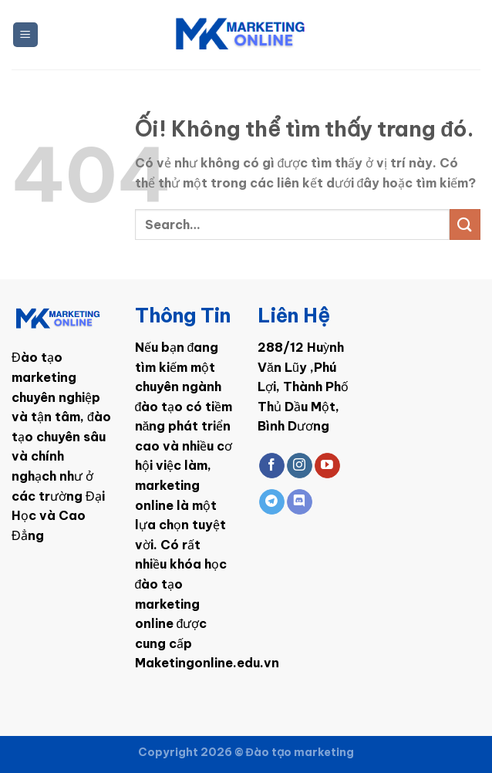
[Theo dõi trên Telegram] (272, 502)
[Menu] (26, 35)
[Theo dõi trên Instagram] (299, 466)
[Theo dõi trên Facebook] (272, 466)
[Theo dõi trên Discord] (299, 502)
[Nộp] (465, 224)
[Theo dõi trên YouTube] (327, 466)
